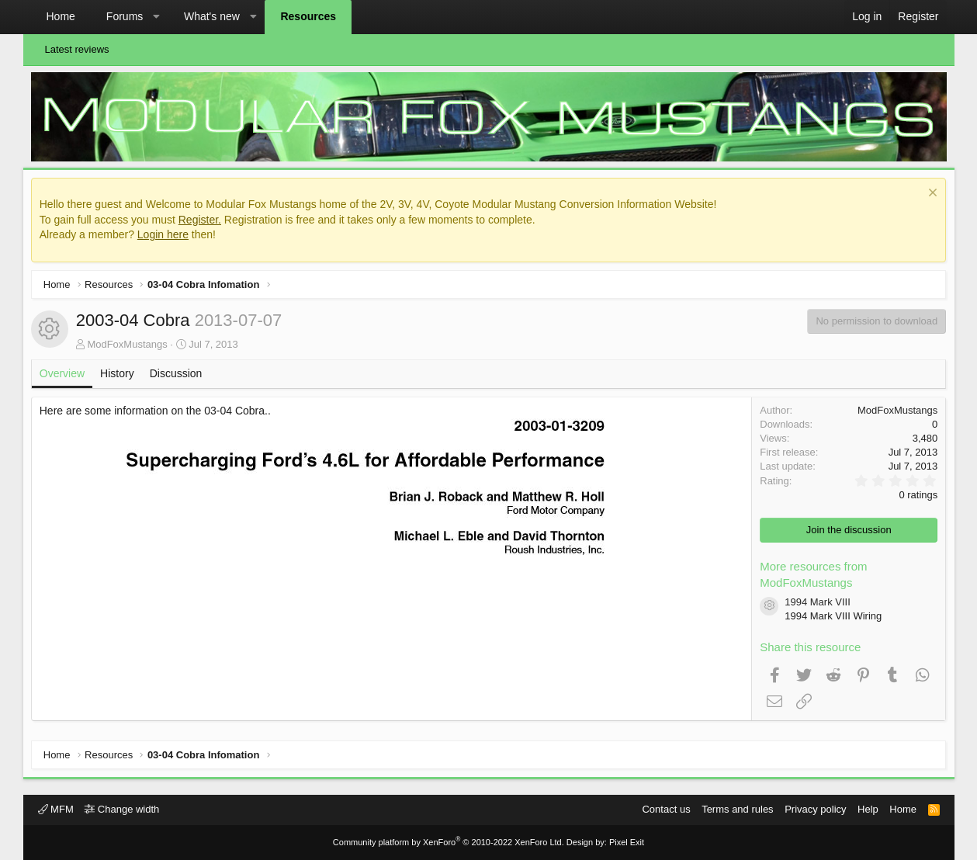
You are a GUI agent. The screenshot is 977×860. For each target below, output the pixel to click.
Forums (124, 16)
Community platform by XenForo (448, 842)
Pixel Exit (626, 842)
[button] (156, 17)
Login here (166, 238)
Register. (203, 223)
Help (867, 809)
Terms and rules (737, 809)
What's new (212, 16)
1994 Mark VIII (814, 606)
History (121, 377)
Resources (308, 16)
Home (61, 16)
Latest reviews (77, 49)
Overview (65, 377)
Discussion (179, 377)
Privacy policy (815, 809)
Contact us (666, 809)
